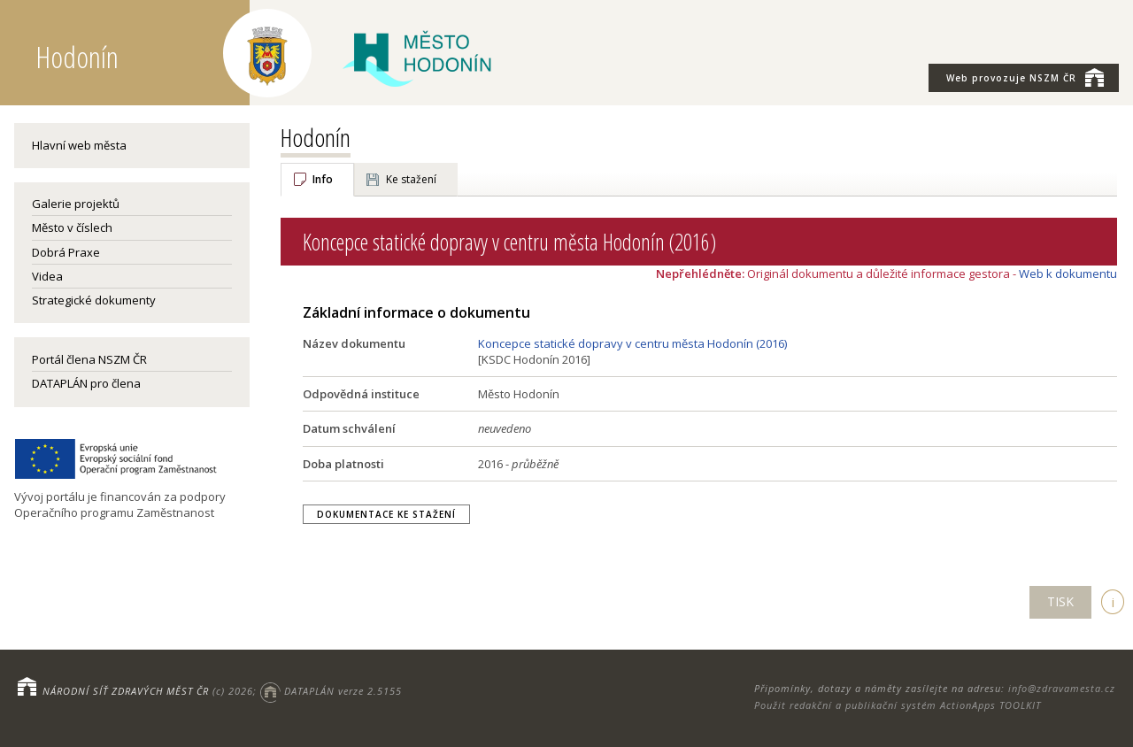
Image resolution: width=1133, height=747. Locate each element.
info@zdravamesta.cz (1061, 688)
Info (322, 179)
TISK (1060, 601)
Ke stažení (411, 179)
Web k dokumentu (1068, 273)
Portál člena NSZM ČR (89, 359)
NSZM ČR (1025, 77)
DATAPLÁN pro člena (86, 383)
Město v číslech (72, 227)
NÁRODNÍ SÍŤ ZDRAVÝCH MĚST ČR (125, 690)
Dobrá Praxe (66, 252)
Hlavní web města (79, 145)
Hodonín (316, 137)
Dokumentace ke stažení (386, 514)
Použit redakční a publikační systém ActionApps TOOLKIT (897, 705)
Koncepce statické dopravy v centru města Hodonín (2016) (632, 343)
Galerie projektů (75, 204)
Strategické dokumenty (94, 300)
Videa (47, 276)
